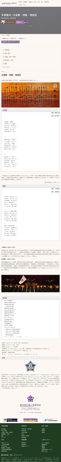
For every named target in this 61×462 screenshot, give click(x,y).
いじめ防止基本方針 (46, 458)
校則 (54, 458)
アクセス (3, 437)
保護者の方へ (6, 38)
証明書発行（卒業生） (17, 459)
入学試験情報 (48, 459)
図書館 (43, 446)
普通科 (43, 429)
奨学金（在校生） (28, 459)
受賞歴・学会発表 (5, 447)
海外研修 (23, 437)
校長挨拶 (3, 429)
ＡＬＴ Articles (45, 442)
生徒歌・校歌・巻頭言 (7, 432)
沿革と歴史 (4, 430)
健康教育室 (44, 444)
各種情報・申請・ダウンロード (10, 41)
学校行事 (23, 430)
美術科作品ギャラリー (47, 449)
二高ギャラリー (22, 4)
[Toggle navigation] (2, 72)
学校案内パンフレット (7, 458)
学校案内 (25, 2)
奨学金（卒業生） (39, 459)
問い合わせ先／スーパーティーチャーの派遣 (41, 461)
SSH (42, 2)
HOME (20, 2)
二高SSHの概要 (5, 444)
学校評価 (16, 458)
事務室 (43, 447)
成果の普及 (4, 451)
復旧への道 (44, 451)
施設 (2, 435)
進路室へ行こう (25, 446)
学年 (22, 434)
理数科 (43, 430)
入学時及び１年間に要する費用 (13, 461)
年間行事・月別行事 (26, 429)
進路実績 (23, 444)
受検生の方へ (14, 38)
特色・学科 (37, 2)
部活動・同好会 (25, 435)
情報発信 (23, 442)
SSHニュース (4, 442)
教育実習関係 (25, 461)
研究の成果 (4, 446)
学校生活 (31, 2)
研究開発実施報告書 (6, 449)
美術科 (43, 432)
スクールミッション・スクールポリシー (30, 458)
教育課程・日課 (5, 434)
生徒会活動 (24, 432)
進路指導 (46, 2)
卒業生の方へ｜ (23, 38)
